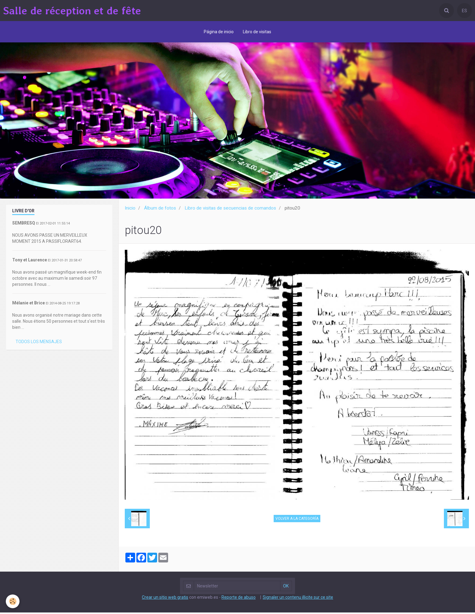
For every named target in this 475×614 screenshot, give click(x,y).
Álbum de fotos (160, 209)
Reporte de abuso (238, 598)
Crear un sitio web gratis (165, 598)
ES (464, 10)
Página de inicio (219, 31)
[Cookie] (13, 601)
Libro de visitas (257, 31)
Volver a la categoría (296, 520)
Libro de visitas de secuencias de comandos (230, 209)
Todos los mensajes (39, 343)
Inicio (130, 209)
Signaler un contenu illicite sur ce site (298, 598)
